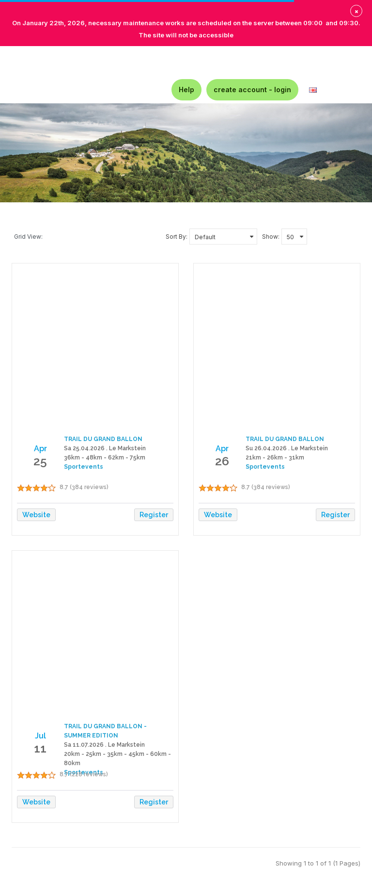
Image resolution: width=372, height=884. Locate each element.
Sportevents (83, 466)
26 (222, 461)
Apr (40, 448)
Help (186, 89)
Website (36, 515)
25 (40, 461)
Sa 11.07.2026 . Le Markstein (104, 744)
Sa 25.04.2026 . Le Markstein (105, 448)
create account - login (252, 89)
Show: (270, 236)
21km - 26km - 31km (275, 457)
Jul (40, 735)
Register (154, 515)
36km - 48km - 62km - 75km (104, 457)
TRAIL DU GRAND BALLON (103, 439)
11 (40, 748)
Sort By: (176, 236)
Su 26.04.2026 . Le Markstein (287, 448)
